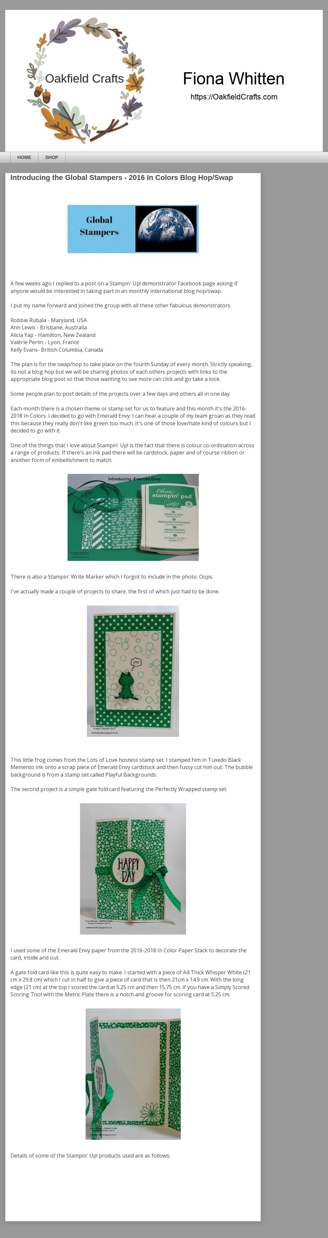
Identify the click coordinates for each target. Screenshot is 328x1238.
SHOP (51, 157)
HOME (24, 157)
